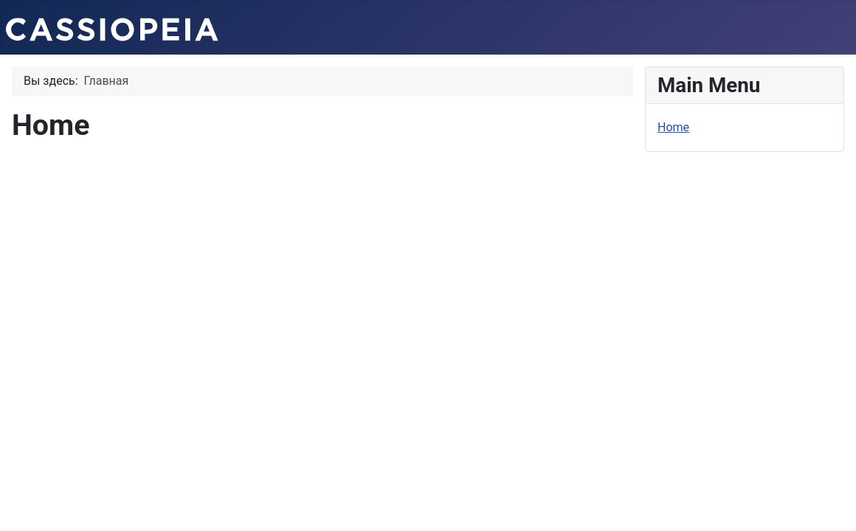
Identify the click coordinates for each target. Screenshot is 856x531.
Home (673, 127)
